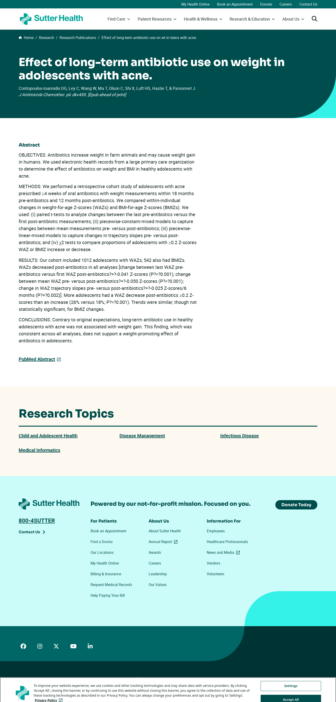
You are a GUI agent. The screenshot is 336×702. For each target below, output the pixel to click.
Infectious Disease (239, 435)
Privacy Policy (88, 679)
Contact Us (308, 4)
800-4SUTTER (37, 520)
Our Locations (102, 552)
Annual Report (164, 541)
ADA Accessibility (31, 679)
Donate (266, 4)
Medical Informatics (39, 450)
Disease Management (142, 435)
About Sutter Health (165, 531)
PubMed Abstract (37, 359)
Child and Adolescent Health (48, 435)
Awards (155, 552)
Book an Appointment (235, 4)
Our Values (158, 584)
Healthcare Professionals (227, 541)
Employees (216, 531)
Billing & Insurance (106, 573)
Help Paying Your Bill (108, 595)
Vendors (213, 563)
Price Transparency (61, 679)
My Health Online (195, 4)
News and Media (224, 552)
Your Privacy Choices (122, 679)
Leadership (158, 573)
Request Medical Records (111, 584)
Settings (291, 691)
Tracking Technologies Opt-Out (168, 679)
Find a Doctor (102, 541)
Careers (286, 4)
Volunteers (215, 573)
